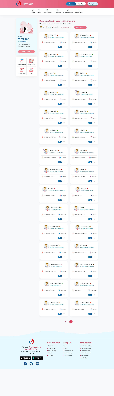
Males (48, 27)
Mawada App (21, 71)
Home (33, 11)
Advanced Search (80, 27)
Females (55, 27)
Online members (47, 11)
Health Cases (79, 11)
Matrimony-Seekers (86, 372)
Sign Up (80, 4)
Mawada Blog (31, 62)
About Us (50, 372)
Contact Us (51, 382)
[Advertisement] (26, 99)
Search (39, 11)
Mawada (24, 4)
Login (71, 4)
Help (31, 71)
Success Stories (21, 62)
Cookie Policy (68, 382)
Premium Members (68, 11)
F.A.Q (66, 375)
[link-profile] (53, 43)
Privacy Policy (68, 380)
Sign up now (26, 52)
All (42, 27)
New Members (57, 11)
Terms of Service (69, 377)
